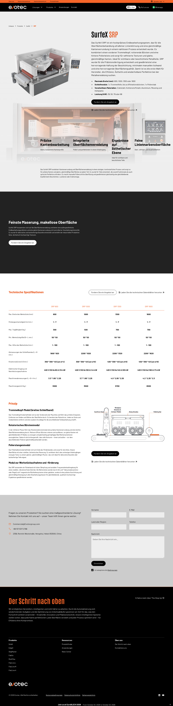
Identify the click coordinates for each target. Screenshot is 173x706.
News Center (66, 652)
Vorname (95, 510)
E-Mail (131, 510)
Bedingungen (112, 570)
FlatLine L (12, 663)
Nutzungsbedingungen (54, 695)
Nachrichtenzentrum (24, 1)
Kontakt (74, 7)
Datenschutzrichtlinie (72, 695)
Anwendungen (64, 7)
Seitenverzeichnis (88, 695)
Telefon (132, 522)
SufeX (11, 644)
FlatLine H (12, 670)
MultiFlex (12, 659)
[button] (157, 1)
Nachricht (95, 534)
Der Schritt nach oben (123, 644)
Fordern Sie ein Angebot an (105, 102)
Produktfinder (54, 1)
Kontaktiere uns (121, 648)
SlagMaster (13, 652)
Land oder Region (98, 522)
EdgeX (11, 648)
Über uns (11, 1)
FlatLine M (12, 667)
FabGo (11, 655)
